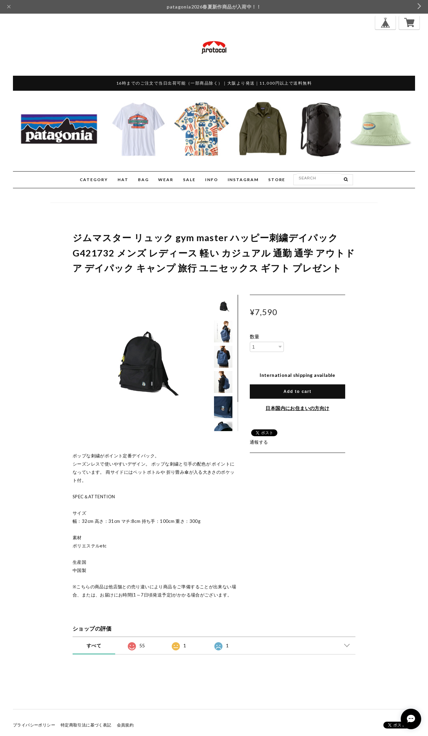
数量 (255, 336)
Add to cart (297, 391)
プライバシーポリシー (34, 724)
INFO (211, 179)
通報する (259, 442)
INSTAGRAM (243, 179)
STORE (277, 179)
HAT (123, 179)
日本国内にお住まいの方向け (297, 408)
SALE (189, 179)
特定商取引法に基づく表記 (86, 724)
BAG (143, 179)
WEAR (165, 179)
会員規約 (125, 724)
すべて (94, 645)
